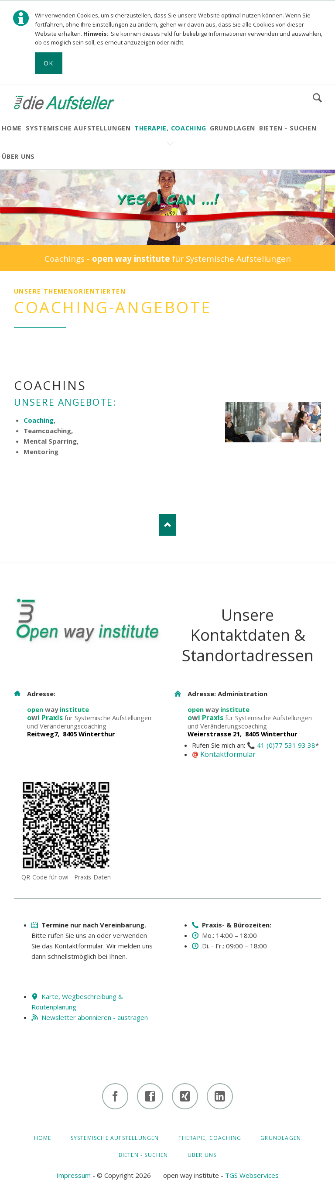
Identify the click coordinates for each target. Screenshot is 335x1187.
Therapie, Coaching (210, 1138)
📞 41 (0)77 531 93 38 (281, 745)
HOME (42, 1138)
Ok (49, 63)
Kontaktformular (228, 754)
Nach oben (167, 525)
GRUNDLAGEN (280, 1138)
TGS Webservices (252, 1175)
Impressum (73, 1175)
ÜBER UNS (202, 1155)
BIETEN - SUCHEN (143, 1155)
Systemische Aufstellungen (115, 1138)
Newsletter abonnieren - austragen (94, 1017)
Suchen (317, 97)
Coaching (39, 420)
